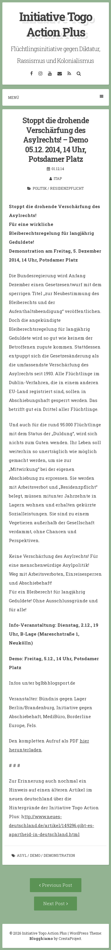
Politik (40, 188)
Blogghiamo (41, 938)
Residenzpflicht (67, 188)
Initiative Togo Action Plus (55, 24)
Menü (55, 97)
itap (58, 178)
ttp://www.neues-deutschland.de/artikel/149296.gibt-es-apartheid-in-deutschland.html (51, 825)
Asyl (22, 855)
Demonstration (59, 855)
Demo (35, 855)
